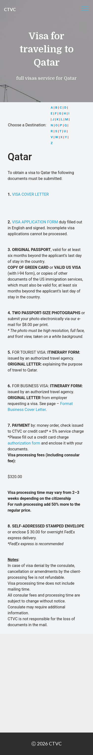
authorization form (24, 443)
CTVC (10, 9)
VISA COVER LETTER (30, 194)
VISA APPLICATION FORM (35, 222)
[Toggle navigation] (85, 8)
